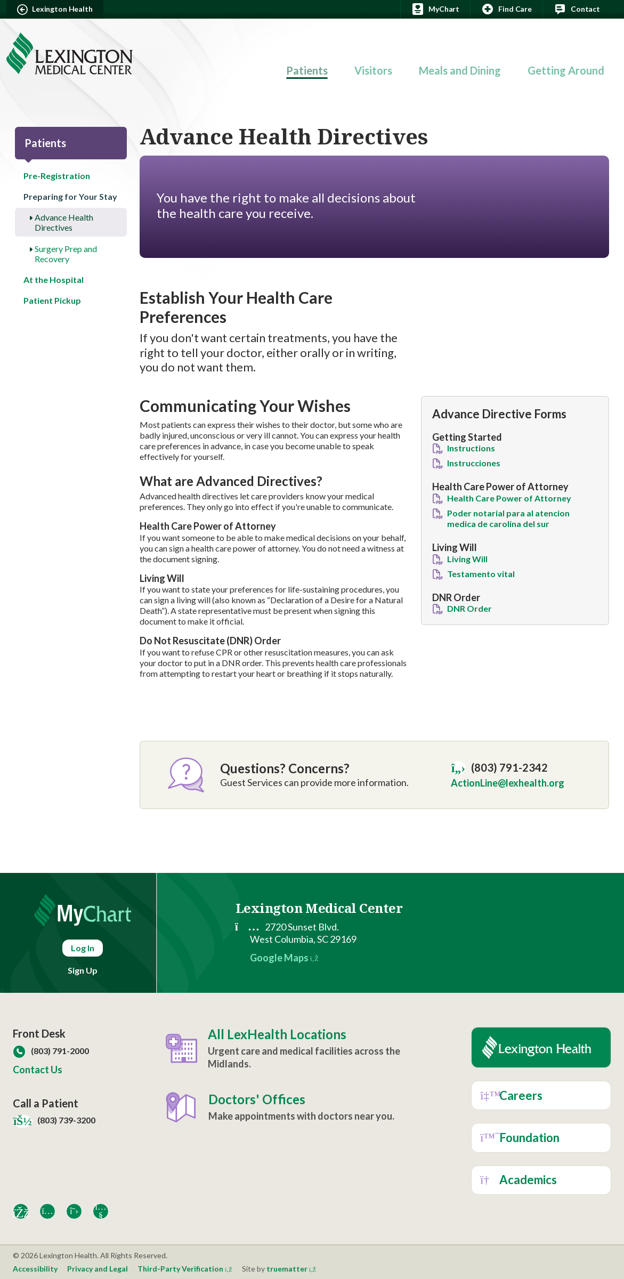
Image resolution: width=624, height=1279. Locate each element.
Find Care (506, 9)
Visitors (373, 70)
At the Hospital (53, 279)
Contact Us (37, 1069)
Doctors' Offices (256, 1099)
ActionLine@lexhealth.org (507, 783)
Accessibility (35, 1268)
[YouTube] (101, 1211)
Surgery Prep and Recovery (66, 254)
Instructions (471, 448)
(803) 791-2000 (51, 1051)
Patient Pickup (52, 300)
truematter (291, 1268)
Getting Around (566, 70)
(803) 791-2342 (499, 768)
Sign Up (83, 970)
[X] (74, 1211)
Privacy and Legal (97, 1268)
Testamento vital (481, 574)
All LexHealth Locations (277, 1034)
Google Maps (284, 958)
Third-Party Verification (184, 1268)
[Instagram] (47, 1211)
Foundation (520, 1137)
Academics (518, 1179)
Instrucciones (473, 463)
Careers (511, 1095)
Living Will (467, 559)
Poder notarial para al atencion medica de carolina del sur (508, 518)
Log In (82, 948)
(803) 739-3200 (54, 1120)
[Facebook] (21, 1211)
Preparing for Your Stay (70, 196)
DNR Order (469, 608)
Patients (307, 70)
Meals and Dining (460, 70)
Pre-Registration (56, 176)
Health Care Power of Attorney (509, 498)
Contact (577, 9)
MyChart (435, 9)
